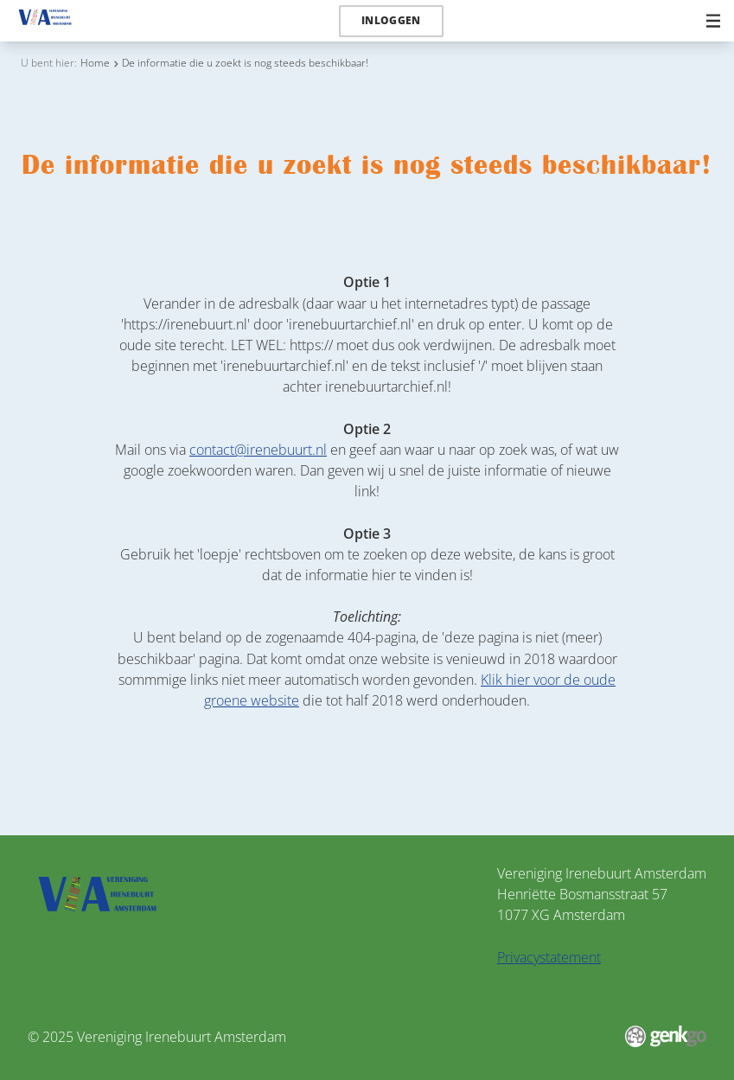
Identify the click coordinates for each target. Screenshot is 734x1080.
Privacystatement (549, 957)
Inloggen (391, 20)
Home (95, 62)
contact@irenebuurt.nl (258, 449)
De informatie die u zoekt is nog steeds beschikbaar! (245, 62)
